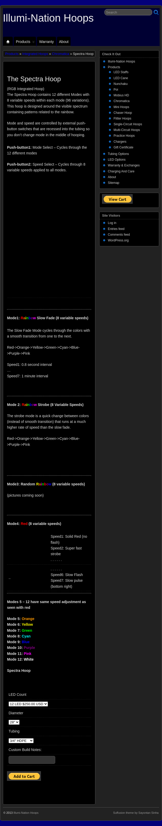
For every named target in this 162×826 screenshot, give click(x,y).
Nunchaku (121, 84)
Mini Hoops (121, 107)
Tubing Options (118, 154)
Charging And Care (121, 171)
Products (25, 43)
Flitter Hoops (122, 118)
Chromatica (60, 54)
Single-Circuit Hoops (128, 124)
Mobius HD (121, 95)
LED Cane (121, 78)
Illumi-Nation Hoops (48, 18)
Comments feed (119, 234)
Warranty (46, 42)
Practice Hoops (124, 135)
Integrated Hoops (35, 54)
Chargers (120, 141)
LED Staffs (121, 72)
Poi (116, 89)
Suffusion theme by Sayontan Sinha (136, 812)
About (64, 42)
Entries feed (116, 229)
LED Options (117, 159)
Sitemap (113, 183)
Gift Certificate (123, 147)
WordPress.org (118, 240)
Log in (112, 223)
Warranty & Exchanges (124, 165)
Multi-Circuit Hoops (127, 130)
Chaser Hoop (123, 113)
